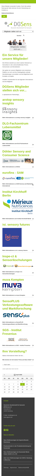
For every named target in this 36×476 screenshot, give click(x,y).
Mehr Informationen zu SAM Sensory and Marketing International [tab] (17, 185)
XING (5, 430)
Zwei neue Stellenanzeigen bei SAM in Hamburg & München (18, 459)
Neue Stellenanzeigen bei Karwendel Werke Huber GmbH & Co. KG (16, 453)
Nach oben (7, 364)
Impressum (13, 467)
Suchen (23, 35)
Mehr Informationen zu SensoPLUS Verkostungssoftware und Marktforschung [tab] (14, 323)
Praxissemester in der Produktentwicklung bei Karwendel (17, 447)
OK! (4, 16)
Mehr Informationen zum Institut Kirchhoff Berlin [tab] (16, 218)
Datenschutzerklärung (8, 13)
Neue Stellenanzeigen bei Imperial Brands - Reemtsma (16, 441)
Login (12, 35)
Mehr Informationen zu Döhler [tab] (11, 166)
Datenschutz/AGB (23, 467)
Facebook (7, 430)
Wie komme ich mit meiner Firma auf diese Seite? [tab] (17, 359)
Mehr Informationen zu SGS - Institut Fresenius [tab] (16, 345)
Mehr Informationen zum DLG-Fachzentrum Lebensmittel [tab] (15, 144)
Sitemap (6, 467)
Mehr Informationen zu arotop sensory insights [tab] (16, 117)
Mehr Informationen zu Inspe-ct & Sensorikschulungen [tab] (12, 272)
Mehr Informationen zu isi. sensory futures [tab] (15, 250)
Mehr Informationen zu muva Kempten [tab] (13, 295)
